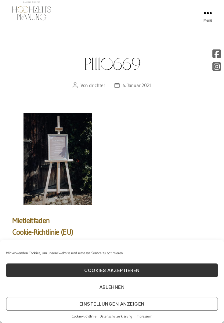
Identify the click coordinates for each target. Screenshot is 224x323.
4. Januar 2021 (137, 85)
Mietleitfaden (30, 220)
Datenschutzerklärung (116, 316)
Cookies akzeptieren (112, 270)
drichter (97, 85)
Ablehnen (112, 287)
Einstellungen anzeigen (112, 304)
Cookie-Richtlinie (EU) (42, 232)
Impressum (143, 316)
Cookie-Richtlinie (84, 316)
